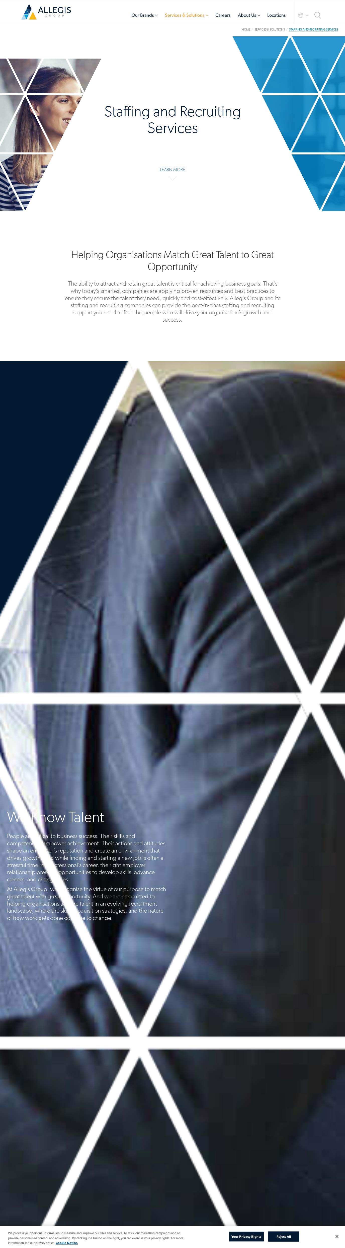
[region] (172, 1237)
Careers (222, 15)
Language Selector (298, 15)
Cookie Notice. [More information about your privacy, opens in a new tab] (67, 1243)
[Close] (336, 1236)
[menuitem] (144, 15)
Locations (276, 15)
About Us (247, 15)
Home (46, 12)
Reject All (284, 1236)
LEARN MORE (172, 169)
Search (317, 15)
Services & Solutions (184, 15)
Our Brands (143, 15)
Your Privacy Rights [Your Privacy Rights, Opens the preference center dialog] (246, 1236)
